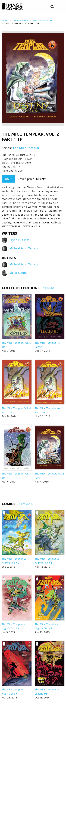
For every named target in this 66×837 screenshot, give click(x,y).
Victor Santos (18, 273)
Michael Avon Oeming (24, 248)
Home (5, 20)
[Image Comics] (12, 6)
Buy (8, 178)
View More (50, 287)
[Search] (52, 7)
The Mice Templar (42, 20)
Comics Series (20, 20)
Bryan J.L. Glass (19, 240)
